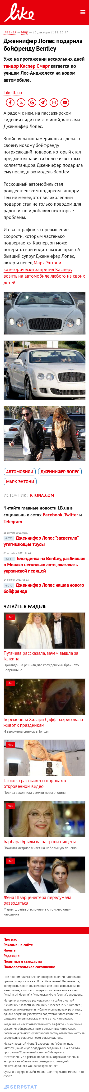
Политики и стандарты (23, 961)
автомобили (19, 471)
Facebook (52, 515)
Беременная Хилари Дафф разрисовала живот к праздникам (43, 722)
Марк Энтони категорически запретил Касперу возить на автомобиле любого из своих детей (44, 273)
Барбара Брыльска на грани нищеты (39, 842)
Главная (10, 32)
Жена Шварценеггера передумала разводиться (37, 900)
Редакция (11, 955)
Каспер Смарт (35, 66)
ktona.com (42, 495)
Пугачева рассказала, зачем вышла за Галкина (41, 656)
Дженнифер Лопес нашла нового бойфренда (44, 588)
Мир (24, 32)
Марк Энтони (20, 481)
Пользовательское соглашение (29, 966)
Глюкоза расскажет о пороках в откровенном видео (35, 783)
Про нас (10, 939)
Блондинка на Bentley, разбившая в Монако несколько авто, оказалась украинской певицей (44, 564)
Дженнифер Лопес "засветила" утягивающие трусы (41, 541)
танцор (11, 66)
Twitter (71, 515)
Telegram (13, 522)
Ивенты (10, 950)
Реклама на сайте (18, 944)
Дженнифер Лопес (60, 471)
